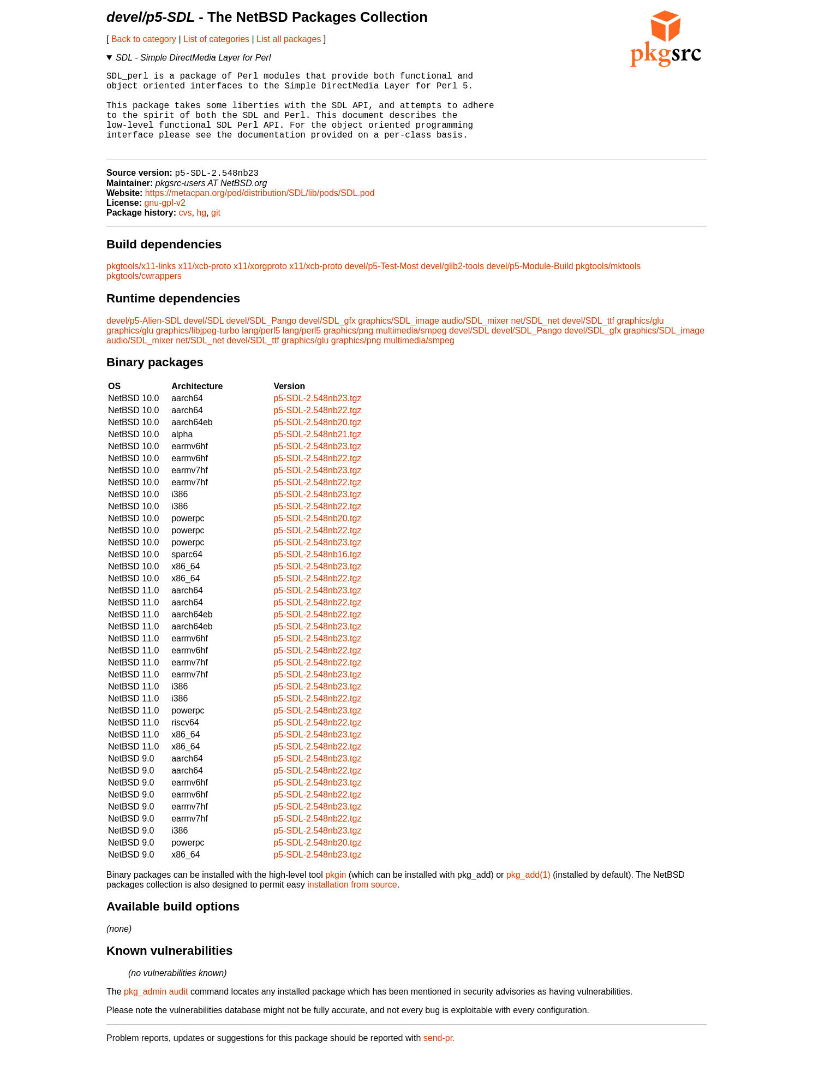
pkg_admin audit (156, 1010)
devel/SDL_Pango (261, 339)
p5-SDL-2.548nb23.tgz (317, 417)
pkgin (335, 894)
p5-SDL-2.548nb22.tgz (317, 429)
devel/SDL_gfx (327, 339)
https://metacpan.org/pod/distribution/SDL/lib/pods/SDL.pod (260, 212)
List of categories (216, 39)
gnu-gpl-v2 (165, 222)
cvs (185, 231)
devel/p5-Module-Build (529, 285)
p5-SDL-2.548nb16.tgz (317, 573)
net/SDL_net (535, 339)
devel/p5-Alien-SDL (143, 339)
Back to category (143, 39)
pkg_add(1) (528, 894)
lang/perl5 (261, 349)
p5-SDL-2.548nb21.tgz (317, 453)
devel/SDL (204, 339)
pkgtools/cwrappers (144, 295)
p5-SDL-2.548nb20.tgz (317, 441)
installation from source (352, 903)
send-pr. (439, 1057)
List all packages (288, 39)
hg (201, 231)
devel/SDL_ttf (588, 339)
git (215, 231)
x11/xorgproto (260, 285)
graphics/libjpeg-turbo (198, 349)
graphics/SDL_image (398, 339)
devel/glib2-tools (452, 285)
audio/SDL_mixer (475, 339)
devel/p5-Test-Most (382, 285)
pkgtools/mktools (608, 285)
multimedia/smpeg (411, 349)
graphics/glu (640, 339)
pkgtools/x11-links (141, 285)
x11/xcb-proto (204, 285)
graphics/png (349, 349)
